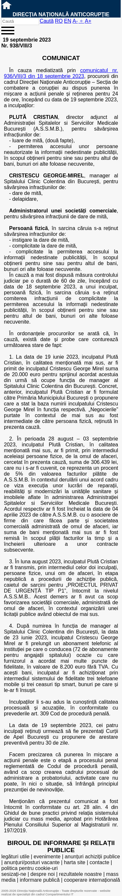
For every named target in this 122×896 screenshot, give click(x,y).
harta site (74, 862)
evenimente (47, 856)
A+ (88, 21)
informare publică (40, 880)
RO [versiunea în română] (59, 21)
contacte (99, 862)
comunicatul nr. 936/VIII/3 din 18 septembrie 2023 (61, 73)
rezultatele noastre (80, 874)
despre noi (43, 874)
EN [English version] (67, 21)
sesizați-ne (13, 874)
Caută (47, 21)
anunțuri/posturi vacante (32, 862)
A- (75, 21)
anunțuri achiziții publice (92, 856)
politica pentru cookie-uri (29, 868)
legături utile (15, 856)
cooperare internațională (92, 880)
